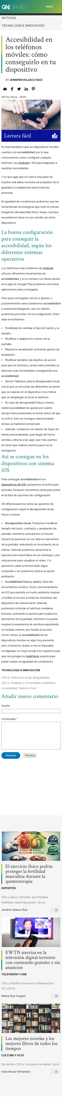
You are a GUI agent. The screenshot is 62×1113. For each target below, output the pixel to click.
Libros (56, 1064)
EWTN (11, 988)
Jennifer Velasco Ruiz (26, 80)
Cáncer (41, 902)
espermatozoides (25, 902)
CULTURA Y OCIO (12, 1055)
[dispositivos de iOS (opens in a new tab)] (13, 484)
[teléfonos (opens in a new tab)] (32, 656)
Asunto (5, 705)
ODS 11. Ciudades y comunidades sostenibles (28, 683)
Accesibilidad (9, 688)
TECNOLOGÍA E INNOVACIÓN (23, 25)
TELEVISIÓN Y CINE (14, 974)
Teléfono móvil (27, 688)
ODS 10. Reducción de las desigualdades (25, 677)
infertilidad (7, 902)
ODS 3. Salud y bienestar (15, 897)
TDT (3, 988)
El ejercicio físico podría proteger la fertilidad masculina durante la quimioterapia (28, 874)
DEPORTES (8, 888)
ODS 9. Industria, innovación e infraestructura (27, 983)
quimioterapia (40, 897)
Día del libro (8, 1064)
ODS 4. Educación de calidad (34, 1064)
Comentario (8, 719)
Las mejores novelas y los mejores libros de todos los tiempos (31, 1043)
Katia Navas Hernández (15, 1071)
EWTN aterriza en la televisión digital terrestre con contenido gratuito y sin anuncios (32, 960)
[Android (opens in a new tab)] (24, 163)
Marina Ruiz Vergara (13, 996)
